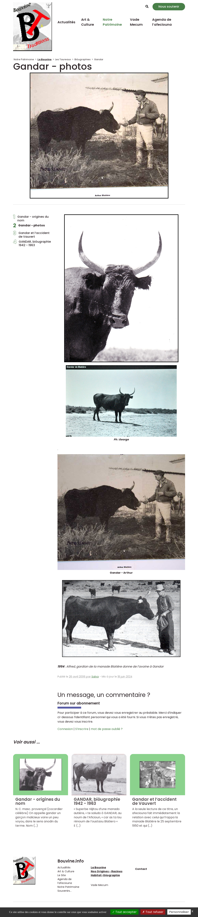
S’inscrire (81, 729)
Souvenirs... (64, 891)
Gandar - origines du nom (31, 218)
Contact (141, 869)
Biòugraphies (83, 59)
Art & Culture (87, 22)
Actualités (66, 22)
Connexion (65, 729)
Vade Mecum (136, 22)
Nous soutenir (168, 6)
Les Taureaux (63, 59)
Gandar (98, 59)
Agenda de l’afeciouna (162, 22)
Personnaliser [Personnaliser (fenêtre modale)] (179, 912)
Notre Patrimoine (112, 22)
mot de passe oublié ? (107, 729)
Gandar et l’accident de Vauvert (31, 234)
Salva (95, 676)
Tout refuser (152, 912)
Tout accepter (124, 912)
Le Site (61, 875)
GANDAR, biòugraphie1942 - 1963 (32, 243)
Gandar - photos (29, 226)
